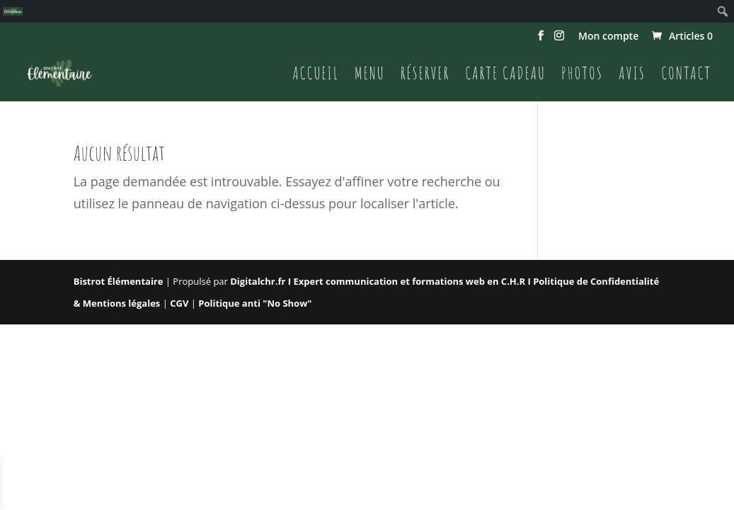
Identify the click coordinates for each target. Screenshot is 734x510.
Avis (632, 76)
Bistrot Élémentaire (119, 281)
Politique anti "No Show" (254, 303)
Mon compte (608, 36)
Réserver (425, 76)
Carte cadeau (505, 76)
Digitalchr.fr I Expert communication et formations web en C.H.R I (381, 281)
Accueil (315, 76)
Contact (686, 76)
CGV (180, 303)
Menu (370, 76)
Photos (582, 76)
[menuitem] (12, 11)
